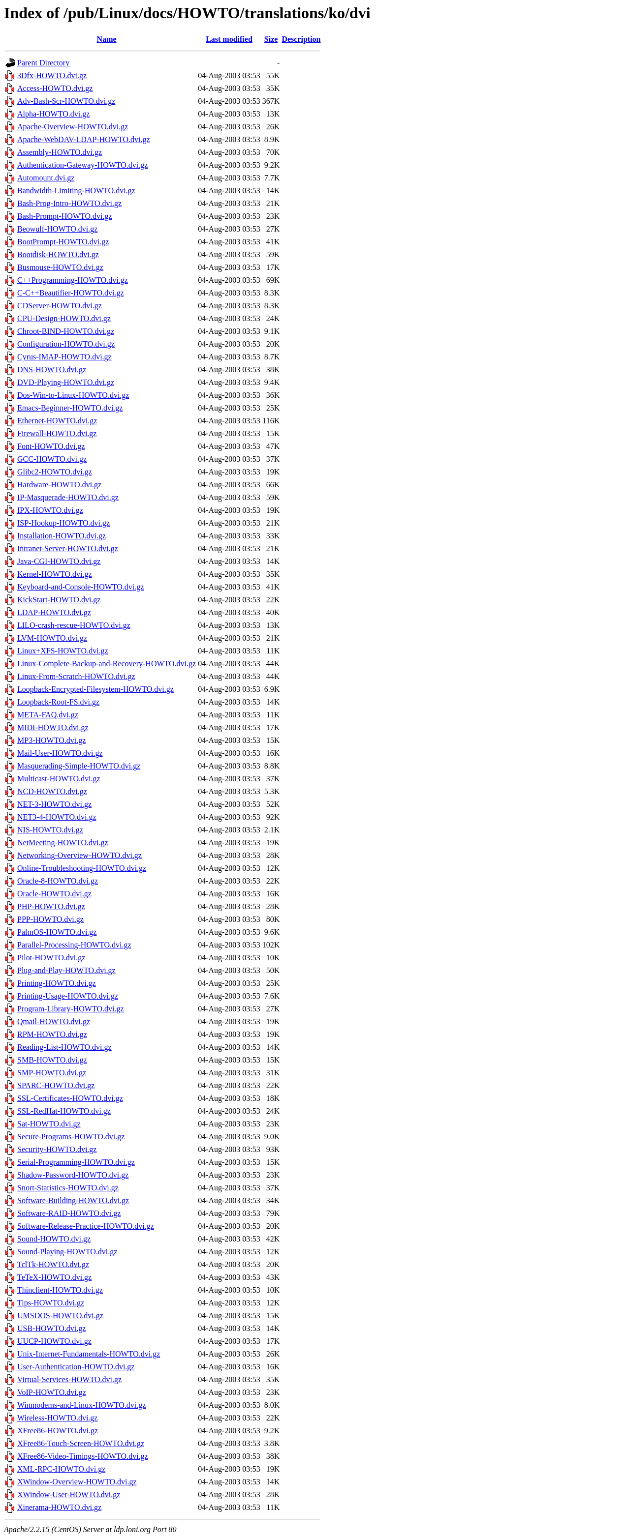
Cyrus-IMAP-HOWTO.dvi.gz (64, 357)
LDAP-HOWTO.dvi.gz (54, 612)
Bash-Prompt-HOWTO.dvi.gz (64, 216)
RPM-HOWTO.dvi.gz (52, 1034)
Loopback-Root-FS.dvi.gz (58, 702)
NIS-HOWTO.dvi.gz (50, 830)
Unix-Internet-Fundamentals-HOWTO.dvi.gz (88, 1354)
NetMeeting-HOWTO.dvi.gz (62, 842)
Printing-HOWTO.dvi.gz (56, 983)
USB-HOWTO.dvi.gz (51, 1328)
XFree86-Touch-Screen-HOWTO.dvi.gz (80, 1443)
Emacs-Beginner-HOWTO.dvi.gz (70, 408)
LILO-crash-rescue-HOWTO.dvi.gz (73, 625)
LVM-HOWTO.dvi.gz (52, 638)
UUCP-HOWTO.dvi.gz (54, 1341)
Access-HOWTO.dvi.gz (55, 88)
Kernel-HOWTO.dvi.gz (54, 574)
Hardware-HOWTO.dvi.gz (59, 484)
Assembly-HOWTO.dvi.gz (59, 152)
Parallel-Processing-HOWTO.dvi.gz (74, 945)
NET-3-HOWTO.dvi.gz (54, 804)
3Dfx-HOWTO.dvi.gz (52, 75)
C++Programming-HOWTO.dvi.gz (72, 280)
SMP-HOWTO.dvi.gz (51, 1072)
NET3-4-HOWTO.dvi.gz (56, 817)
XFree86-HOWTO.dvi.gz (57, 1430)
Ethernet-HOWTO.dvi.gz (57, 420)
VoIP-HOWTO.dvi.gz (51, 1392)
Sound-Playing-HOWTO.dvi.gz (67, 1251)
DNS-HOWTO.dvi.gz (51, 369)
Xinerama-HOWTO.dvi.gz (59, 1507)
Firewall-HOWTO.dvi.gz (56, 433)
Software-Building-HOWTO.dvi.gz (73, 1200)
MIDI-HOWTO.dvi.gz (53, 727)
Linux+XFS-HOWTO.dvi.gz (62, 651)
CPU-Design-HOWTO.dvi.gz (64, 318)
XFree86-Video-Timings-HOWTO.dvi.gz (82, 1456)
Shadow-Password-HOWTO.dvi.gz (72, 1175)
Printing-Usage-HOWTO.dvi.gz (67, 996)
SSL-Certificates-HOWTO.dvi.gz (70, 1098)
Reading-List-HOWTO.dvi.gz (64, 1047)
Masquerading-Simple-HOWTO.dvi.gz (78, 766)
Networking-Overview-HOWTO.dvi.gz (79, 855)
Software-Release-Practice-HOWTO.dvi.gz (85, 1226)
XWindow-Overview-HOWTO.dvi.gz (77, 1482)
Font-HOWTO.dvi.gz (51, 446)
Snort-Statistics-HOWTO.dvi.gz (68, 1187)
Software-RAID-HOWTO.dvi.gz (69, 1213)
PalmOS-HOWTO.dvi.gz (56, 932)
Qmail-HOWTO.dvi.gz (53, 1021)
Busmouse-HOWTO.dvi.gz (60, 267)
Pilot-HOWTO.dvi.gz (51, 957)
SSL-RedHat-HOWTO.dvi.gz (64, 1111)
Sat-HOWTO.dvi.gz (49, 1124)
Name (107, 39)
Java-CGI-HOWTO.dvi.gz (58, 561)
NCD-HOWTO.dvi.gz (52, 791)
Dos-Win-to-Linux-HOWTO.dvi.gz (73, 395)
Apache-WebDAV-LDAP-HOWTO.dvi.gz (83, 139)
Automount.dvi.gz (45, 178)
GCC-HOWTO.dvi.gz (52, 459)
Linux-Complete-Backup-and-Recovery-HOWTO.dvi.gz (106, 663)
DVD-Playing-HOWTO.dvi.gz (65, 382)
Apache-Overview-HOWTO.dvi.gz (72, 126)
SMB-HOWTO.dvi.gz (52, 1060)
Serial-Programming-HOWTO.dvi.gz (76, 1162)
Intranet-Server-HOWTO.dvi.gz (67, 548)
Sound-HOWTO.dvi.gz (54, 1239)
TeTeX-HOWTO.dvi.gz (54, 1277)
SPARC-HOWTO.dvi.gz (55, 1085)
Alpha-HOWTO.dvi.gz (53, 114)
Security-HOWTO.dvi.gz (56, 1149)
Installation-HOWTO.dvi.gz (61, 536)
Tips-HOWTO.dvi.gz (50, 1303)
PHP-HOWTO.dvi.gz (51, 906)
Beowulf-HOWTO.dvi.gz (57, 229)
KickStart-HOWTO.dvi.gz (58, 599)
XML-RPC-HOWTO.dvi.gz (61, 1469)
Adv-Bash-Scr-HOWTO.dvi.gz (66, 101)
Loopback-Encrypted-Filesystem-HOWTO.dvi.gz (95, 689)
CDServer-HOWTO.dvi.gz (59, 305)
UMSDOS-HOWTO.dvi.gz (60, 1315)
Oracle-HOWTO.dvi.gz (54, 893)
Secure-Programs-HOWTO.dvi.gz (71, 1136)
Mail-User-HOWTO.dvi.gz (60, 753)
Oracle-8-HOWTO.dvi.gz (57, 881)
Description (301, 39)
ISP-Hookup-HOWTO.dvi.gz (63, 523)
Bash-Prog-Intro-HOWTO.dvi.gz (69, 203)
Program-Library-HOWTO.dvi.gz (70, 1009)
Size (271, 39)
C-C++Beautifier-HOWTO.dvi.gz (70, 293)
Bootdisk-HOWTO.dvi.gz (58, 254)
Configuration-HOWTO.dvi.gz (66, 344)
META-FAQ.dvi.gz (47, 714)
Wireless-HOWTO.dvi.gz (57, 1418)
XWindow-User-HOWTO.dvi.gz (68, 1494)
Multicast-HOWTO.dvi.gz (58, 778)
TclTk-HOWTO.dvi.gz (53, 1264)
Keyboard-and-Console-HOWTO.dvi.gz (80, 587)
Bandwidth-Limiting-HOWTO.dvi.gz (76, 190)
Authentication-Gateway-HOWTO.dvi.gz (82, 165)
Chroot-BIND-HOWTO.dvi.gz (65, 331)
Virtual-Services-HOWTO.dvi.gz (69, 1379)
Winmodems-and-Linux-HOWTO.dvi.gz (81, 1405)
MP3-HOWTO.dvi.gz (51, 740)
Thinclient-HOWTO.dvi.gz (60, 1290)
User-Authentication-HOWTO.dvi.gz (75, 1366)
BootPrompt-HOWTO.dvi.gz (63, 241)
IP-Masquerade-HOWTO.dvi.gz (68, 497)
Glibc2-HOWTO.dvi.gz (54, 472)
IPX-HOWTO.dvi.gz (50, 510)
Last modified (229, 39)
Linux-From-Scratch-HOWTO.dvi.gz (76, 676)
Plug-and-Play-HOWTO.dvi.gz (66, 970)
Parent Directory (43, 63)
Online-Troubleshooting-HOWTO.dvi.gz (81, 868)
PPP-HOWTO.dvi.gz (50, 919)
